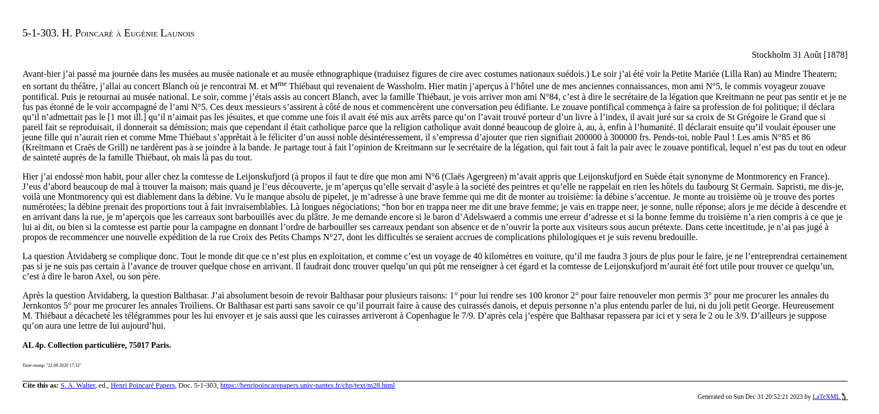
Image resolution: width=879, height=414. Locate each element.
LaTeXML (830, 396)
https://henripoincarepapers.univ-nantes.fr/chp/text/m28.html (307, 385)
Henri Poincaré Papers (142, 385)
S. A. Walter (78, 385)
